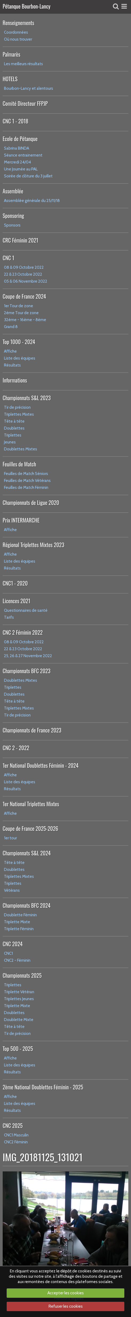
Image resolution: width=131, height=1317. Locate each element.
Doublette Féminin (20, 915)
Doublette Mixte (18, 1019)
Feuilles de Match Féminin (26, 487)
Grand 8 (11, 326)
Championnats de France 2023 (32, 730)
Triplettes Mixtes (19, 414)
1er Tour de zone (18, 305)
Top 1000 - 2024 (19, 342)
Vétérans (12, 890)
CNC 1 (8, 258)
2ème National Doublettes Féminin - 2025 (43, 1087)
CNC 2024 (13, 944)
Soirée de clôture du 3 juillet (28, 176)
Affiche (10, 351)
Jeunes (10, 442)
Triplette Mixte (17, 921)
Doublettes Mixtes (20, 449)
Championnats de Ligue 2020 (31, 502)
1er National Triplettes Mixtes (31, 804)
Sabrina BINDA (16, 148)
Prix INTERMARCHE (21, 520)
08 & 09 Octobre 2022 (24, 267)
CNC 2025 (13, 1125)
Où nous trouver (18, 39)
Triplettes (12, 435)
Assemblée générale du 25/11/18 (32, 200)
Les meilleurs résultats (23, 63)
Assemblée (13, 191)
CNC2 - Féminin (17, 960)
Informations (15, 380)
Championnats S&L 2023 (27, 398)
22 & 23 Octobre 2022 (23, 274)
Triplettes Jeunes (19, 998)
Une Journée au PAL (21, 169)
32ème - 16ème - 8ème (25, 319)
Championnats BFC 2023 (26, 671)
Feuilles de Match (19, 464)
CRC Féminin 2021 (20, 240)
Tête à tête (14, 421)
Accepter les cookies (65, 1293)
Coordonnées (16, 32)
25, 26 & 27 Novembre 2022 (28, 655)
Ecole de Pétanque (20, 139)
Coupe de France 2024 (24, 296)
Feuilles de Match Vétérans (27, 480)
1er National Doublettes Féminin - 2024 (40, 765)
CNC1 (8, 953)
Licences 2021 (16, 601)
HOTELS (10, 79)
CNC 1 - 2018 (15, 121)
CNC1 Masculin (16, 1135)
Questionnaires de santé (25, 610)
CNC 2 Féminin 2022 (23, 632)
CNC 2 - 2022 (16, 748)
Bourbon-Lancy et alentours (28, 88)
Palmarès (11, 54)
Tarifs (9, 617)
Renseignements (18, 23)
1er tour (10, 838)
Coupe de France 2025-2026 (30, 828)
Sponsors (12, 225)
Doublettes (14, 428)
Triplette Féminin (19, 928)
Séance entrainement (23, 155)
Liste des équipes (19, 358)
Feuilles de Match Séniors (26, 473)
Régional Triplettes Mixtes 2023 (33, 545)
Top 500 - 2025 (18, 1049)
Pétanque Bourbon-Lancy (26, 6)
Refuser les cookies (66, 1306)
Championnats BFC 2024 (26, 905)
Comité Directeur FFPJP (25, 103)
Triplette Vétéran (19, 991)
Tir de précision (17, 407)
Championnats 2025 (22, 975)
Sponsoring (13, 216)
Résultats (12, 365)
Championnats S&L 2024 (27, 853)
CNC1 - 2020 (15, 583)
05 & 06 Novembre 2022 (25, 281)
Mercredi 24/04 (17, 162)
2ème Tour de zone (21, 312)
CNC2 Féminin (16, 1142)
